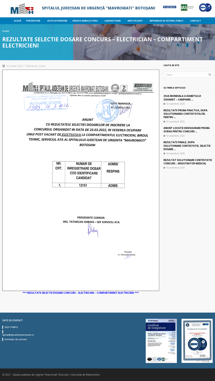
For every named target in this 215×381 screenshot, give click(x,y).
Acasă (17, 20)
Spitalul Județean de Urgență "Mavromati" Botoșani (98, 8)
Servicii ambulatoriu (86, 20)
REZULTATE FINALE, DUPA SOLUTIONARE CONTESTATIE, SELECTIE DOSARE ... (187, 146)
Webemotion (93, 374)
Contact (195, 20)
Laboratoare (113, 20)
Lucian (42, 66)
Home (5, 31)
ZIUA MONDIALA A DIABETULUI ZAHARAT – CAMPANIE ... (182, 97)
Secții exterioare (57, 20)
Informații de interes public (167, 20)
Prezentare (34, 20)
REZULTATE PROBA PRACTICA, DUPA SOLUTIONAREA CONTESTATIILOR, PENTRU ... (186, 114)
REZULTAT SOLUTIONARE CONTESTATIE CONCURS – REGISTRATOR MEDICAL (188, 161)
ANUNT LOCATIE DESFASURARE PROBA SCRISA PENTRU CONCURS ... (187, 129)
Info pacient (136, 20)
